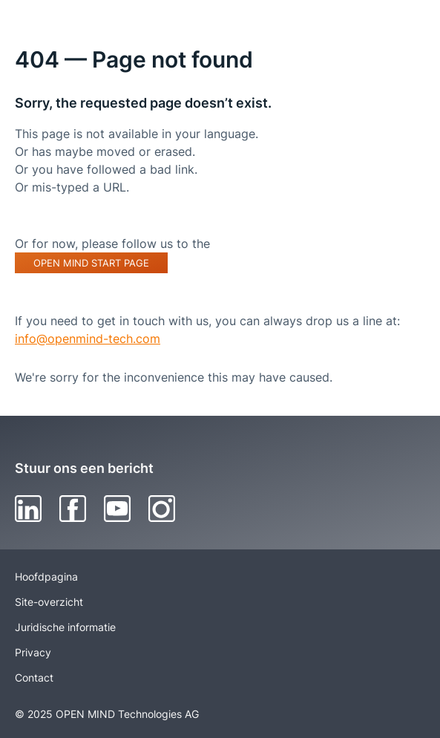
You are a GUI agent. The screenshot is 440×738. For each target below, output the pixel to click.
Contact (34, 677)
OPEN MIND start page (91, 263)
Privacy (33, 652)
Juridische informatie (65, 627)
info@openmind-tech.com (87, 338)
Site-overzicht (49, 601)
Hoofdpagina (46, 576)
